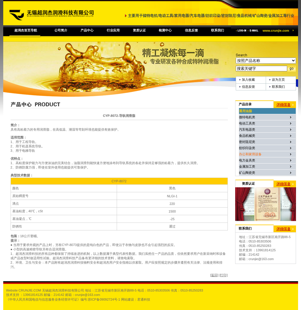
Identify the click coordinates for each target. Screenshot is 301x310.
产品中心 (87, 30)
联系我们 (217, 30)
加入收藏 (248, 79)
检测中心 (165, 30)
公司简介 (60, 30)
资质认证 (139, 30)
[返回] (214, 275)
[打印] (223, 275)
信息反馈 (191, 30)
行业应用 (113, 30)
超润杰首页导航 (25, 30)
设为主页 (278, 79)
